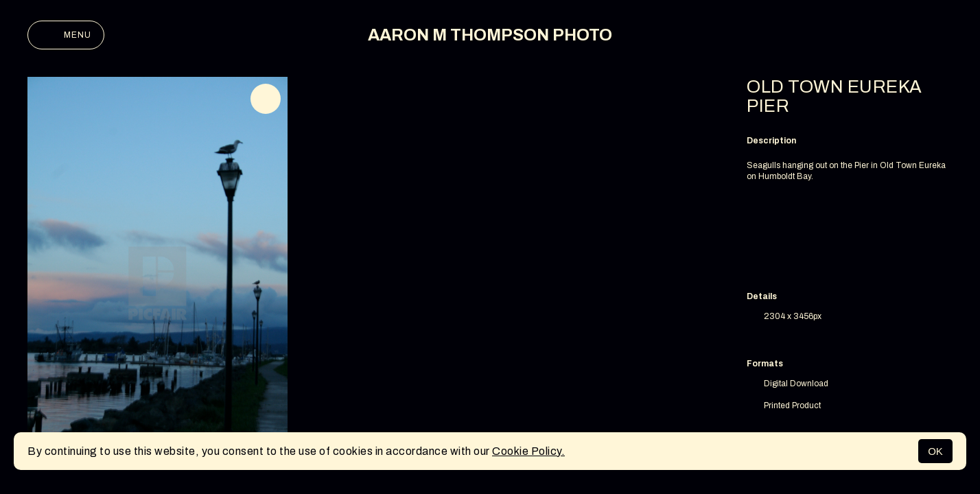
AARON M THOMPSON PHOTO (490, 35)
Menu (65, 35)
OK (935, 451)
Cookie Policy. (528, 451)
